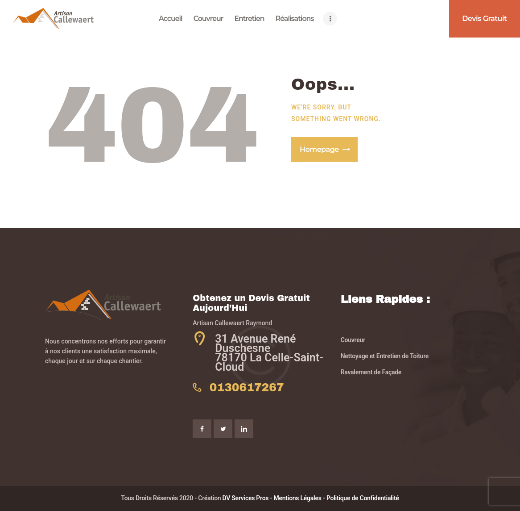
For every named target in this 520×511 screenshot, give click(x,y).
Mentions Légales (298, 498)
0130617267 (247, 387)
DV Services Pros (246, 498)
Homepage (319, 149)
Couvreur (353, 339)
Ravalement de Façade (371, 372)
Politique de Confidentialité (362, 498)
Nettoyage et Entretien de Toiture (385, 356)
